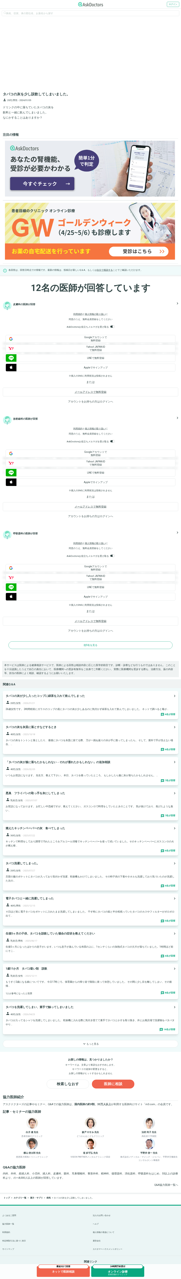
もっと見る (90, 1044)
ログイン (173, 4)
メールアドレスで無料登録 (90, 392)
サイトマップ (8, 1249)
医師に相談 (113, 1084)
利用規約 (78, 314)
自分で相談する (105, 270)
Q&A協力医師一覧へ (166, 1184)
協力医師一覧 (8, 1224)
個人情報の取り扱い (95, 314)
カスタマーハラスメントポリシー (107, 1249)
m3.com (150, 1104)
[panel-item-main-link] (90, 705)
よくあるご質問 (9, 1215)
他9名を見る (90, 645)
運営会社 (97, 1241)
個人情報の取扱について (103, 1232)
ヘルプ (96, 1224)
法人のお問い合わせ (101, 1215)
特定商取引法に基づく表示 (14, 1241)
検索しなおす (68, 1084)
